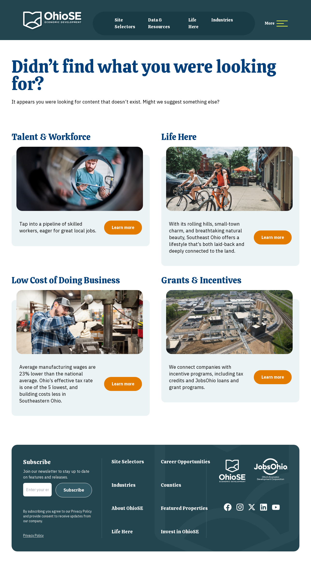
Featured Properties (184, 508)
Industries (222, 20)
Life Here (122, 531)
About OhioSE (127, 508)
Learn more (123, 227)
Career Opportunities (185, 462)
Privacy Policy (33, 535)
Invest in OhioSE (180, 531)
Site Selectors (128, 462)
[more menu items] (276, 24)
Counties (171, 485)
